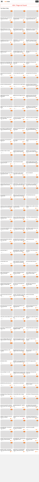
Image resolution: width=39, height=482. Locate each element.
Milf (7, 1)
